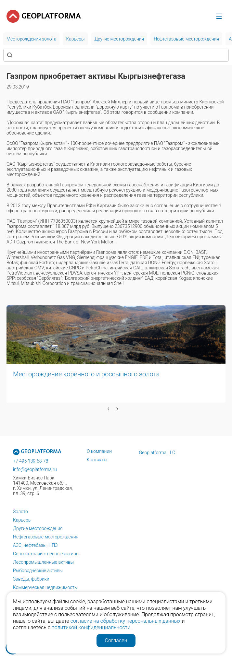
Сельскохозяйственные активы (46, 553)
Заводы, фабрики (31, 579)
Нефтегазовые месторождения (45, 536)
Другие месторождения (38, 528)
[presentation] (108, 408)
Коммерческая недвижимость (45, 587)
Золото (20, 511)
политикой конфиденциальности (91, 627)
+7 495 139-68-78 (30, 461)
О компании (99, 451)
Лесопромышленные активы (43, 562)
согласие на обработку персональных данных (126, 621)
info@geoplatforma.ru (35, 469)
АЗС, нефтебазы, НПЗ (35, 545)
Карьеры (22, 520)
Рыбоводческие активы (38, 570)
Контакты (97, 459)
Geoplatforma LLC (157, 452)
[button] (5, 418)
